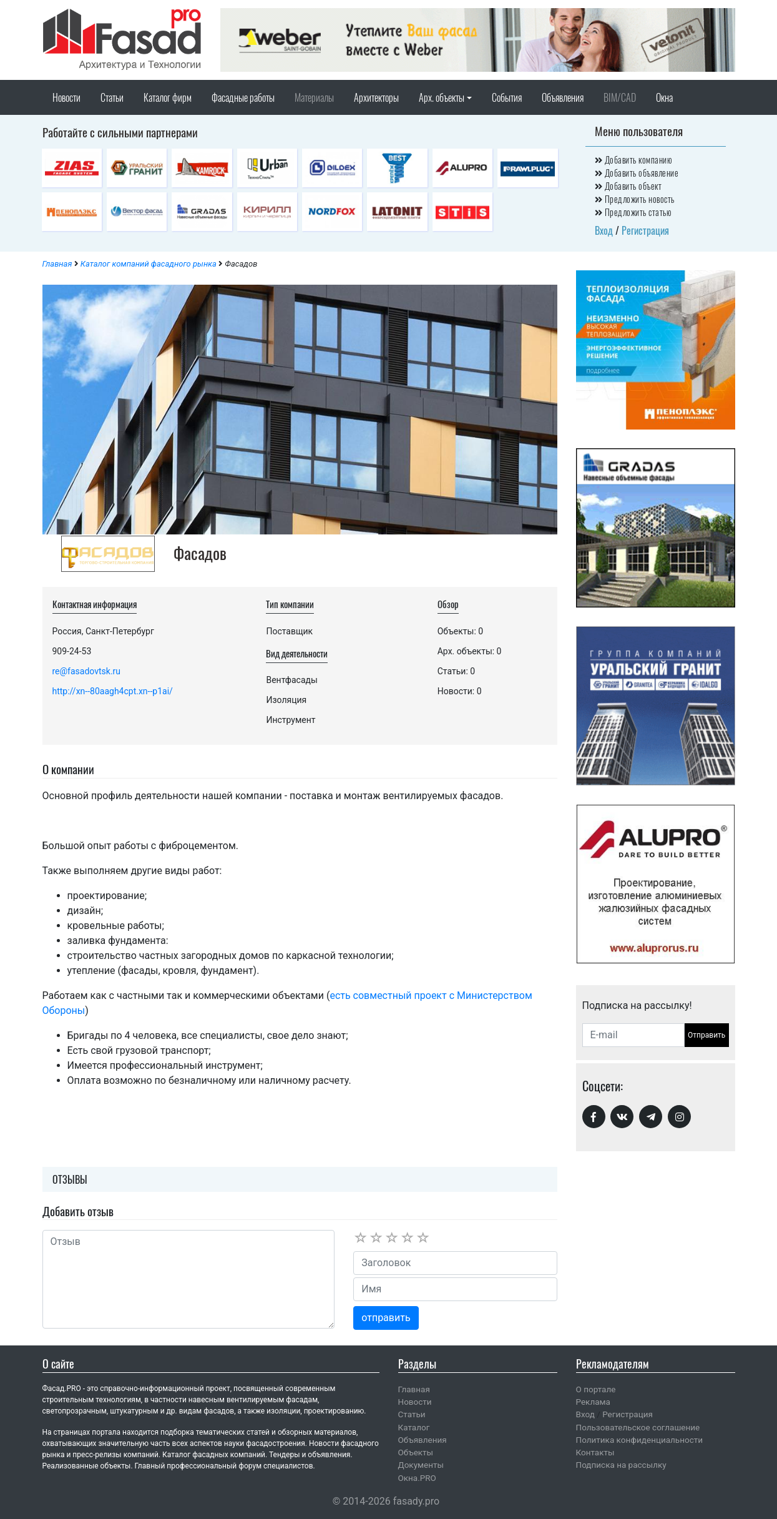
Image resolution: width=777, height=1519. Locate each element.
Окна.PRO (417, 1478)
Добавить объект (628, 185)
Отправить (706, 1035)
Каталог (414, 1427)
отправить (385, 1318)
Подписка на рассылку (621, 1465)
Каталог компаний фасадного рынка (149, 263)
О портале (596, 1389)
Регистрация (645, 230)
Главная (57, 263)
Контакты (595, 1452)
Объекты (416, 1452)
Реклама (593, 1402)
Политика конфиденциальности (639, 1440)
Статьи (112, 97)
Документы (421, 1465)
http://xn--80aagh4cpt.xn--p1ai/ (112, 691)
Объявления (563, 97)
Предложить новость (635, 198)
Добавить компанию (634, 159)
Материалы (314, 97)
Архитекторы (376, 97)
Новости (66, 97)
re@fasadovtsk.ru (86, 671)
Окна (664, 97)
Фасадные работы (243, 97)
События (507, 97)
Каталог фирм (168, 97)
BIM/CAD (620, 97)
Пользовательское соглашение (638, 1427)
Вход (604, 230)
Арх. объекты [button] (441, 97)
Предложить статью (633, 212)
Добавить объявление (637, 172)
